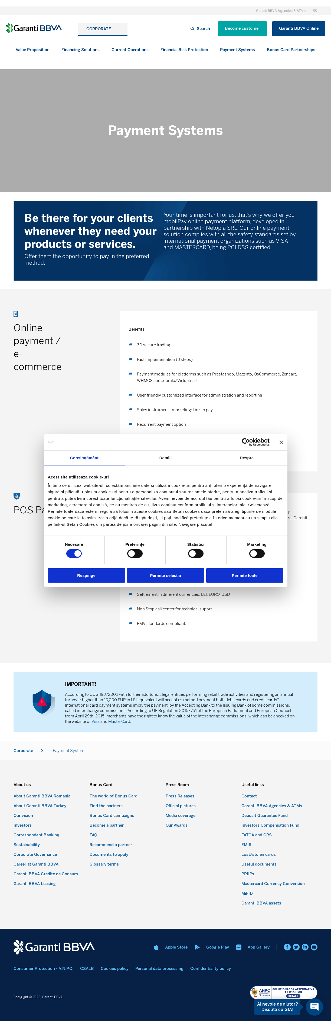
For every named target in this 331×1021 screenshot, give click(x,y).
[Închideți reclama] (281, 442)
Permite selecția (165, 575)
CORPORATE (100, 29)
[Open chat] (314, 1007)
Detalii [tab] (165, 457)
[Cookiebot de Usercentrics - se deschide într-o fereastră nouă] (246, 442)
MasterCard (119, 721)
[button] (80, 50)
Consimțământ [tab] (84, 457)
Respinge (86, 575)
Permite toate (244, 575)
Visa (95, 721)
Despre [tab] (247, 457)
